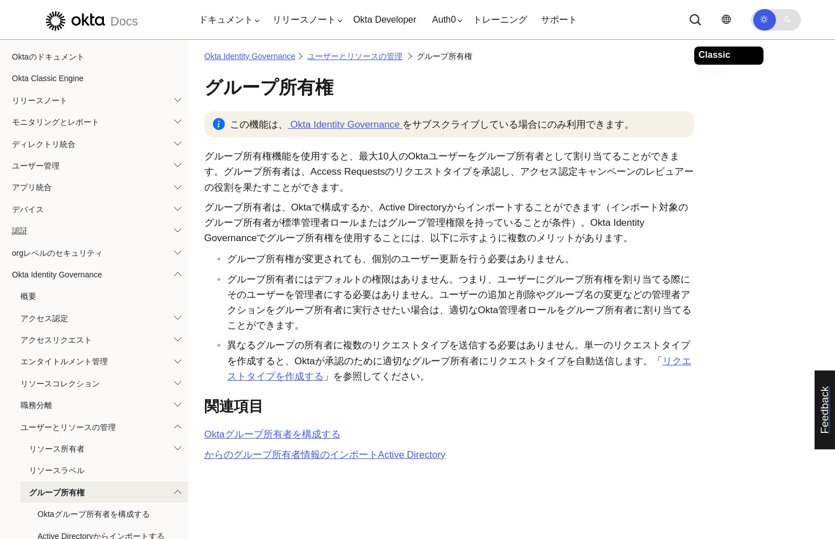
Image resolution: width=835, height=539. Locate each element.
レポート (36, 477)
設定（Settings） (50, 455)
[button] (226, 20)
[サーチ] (695, 20)
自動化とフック (40, 520)
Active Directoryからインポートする (101, 277)
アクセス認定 (44, 59)
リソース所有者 (57, 190)
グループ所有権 (57, 233)
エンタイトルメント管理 (64, 102)
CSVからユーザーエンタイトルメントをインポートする (105, 361)
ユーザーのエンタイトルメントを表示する (104, 411)
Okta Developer (384, 19)
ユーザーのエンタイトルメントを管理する (104, 389)
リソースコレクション (60, 124)
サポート (559, 19)
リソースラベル (57, 211)
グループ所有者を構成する (272, 434)
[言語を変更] (726, 19)
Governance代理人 (62, 433)
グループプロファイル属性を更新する (96, 299)
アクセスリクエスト (56, 81)
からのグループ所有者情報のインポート (325, 454)
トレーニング (500, 19)
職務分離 (36, 146)
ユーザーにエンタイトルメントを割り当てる (104, 327)
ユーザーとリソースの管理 (68, 168)
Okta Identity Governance (250, 56)
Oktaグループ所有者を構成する (93, 255)
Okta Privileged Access (52, 498)
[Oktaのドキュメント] (90, 19)
